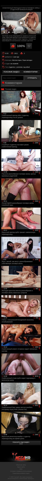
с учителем (19, 67)
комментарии (31, 72)
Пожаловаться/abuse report (21, 473)
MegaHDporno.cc (27, 3)
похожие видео (11, 72)
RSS (21, 469)
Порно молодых (27, 60)
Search (38, 3)
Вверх (39, 477)
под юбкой (26, 67)
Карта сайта (21, 467)
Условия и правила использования (21, 471)
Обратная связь (21, 465)
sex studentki (14, 63)
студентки (12, 67)
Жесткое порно (17, 60)
